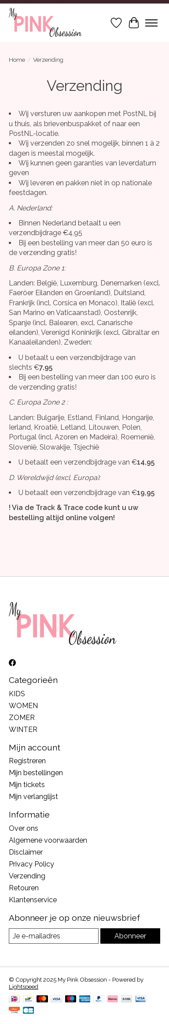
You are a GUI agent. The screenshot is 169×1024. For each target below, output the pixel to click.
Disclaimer (26, 852)
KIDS (17, 694)
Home (17, 59)
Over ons (23, 828)
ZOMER (22, 717)
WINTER (23, 729)
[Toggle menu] (151, 23)
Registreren (27, 761)
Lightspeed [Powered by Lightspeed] (23, 986)
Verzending (27, 876)
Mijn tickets (27, 784)
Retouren (24, 888)
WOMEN (23, 705)
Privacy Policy (31, 864)
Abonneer (130, 936)
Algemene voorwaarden (48, 840)
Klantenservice (33, 900)
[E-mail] (54, 936)
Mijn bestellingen (36, 773)
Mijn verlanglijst (33, 796)
